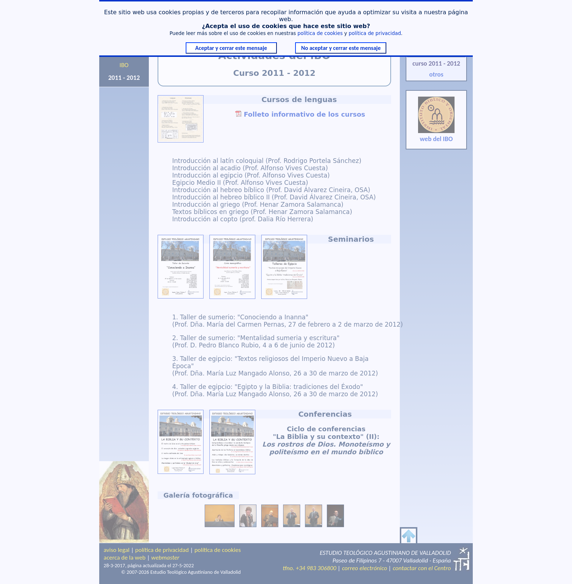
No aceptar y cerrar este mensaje (340, 47)
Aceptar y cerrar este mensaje (231, 47)
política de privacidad (375, 33)
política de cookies (320, 33)
